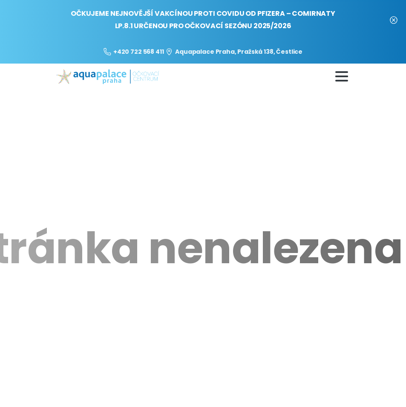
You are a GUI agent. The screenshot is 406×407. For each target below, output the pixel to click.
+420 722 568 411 (134, 51)
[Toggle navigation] (341, 76)
